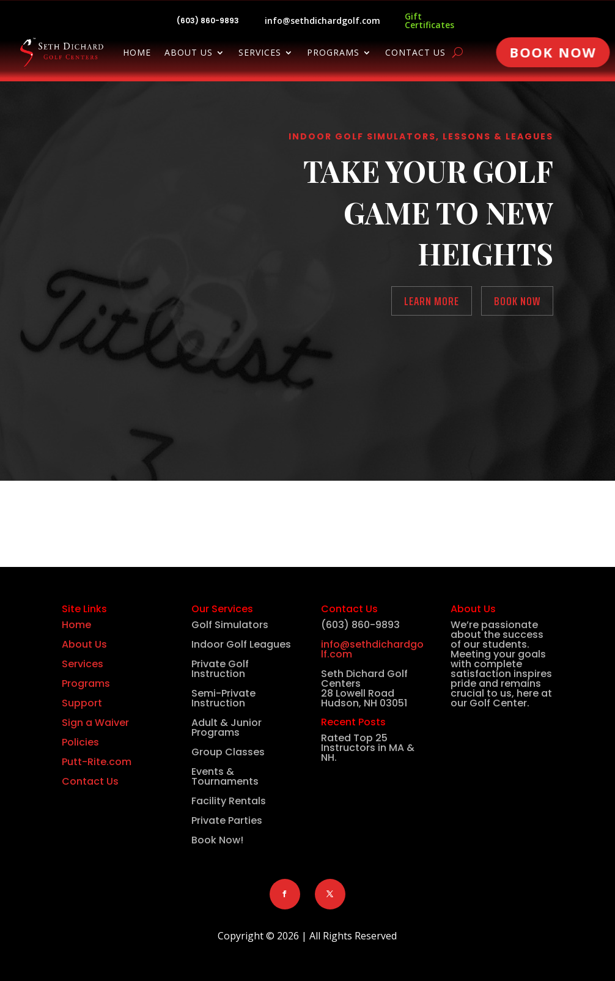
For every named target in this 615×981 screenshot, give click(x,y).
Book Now (553, 52)
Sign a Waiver (95, 723)
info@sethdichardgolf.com (322, 20)
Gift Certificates (429, 20)
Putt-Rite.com (96, 762)
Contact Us (415, 53)
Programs (333, 53)
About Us (188, 53)
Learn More (431, 301)
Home (137, 53)
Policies (80, 742)
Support (82, 703)
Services (259, 53)
